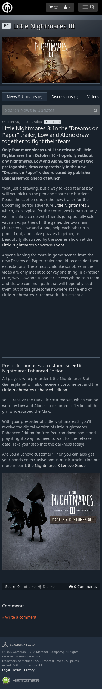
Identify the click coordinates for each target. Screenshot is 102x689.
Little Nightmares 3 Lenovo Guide (55, 465)
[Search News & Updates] (47, 110)
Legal (6, 670)
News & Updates (24, 96)
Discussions (64, 96)
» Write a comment (19, 617)
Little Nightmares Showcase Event (33, 245)
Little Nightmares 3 (71, 205)
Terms (17, 670)
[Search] (95, 110)
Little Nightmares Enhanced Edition (34, 389)
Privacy (29, 670)
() (53, 7)
